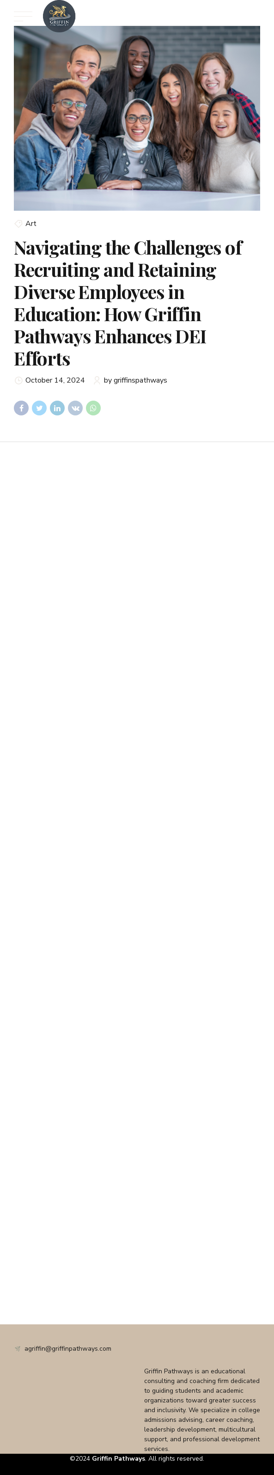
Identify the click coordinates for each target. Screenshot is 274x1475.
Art (31, 224)
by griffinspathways (135, 380)
